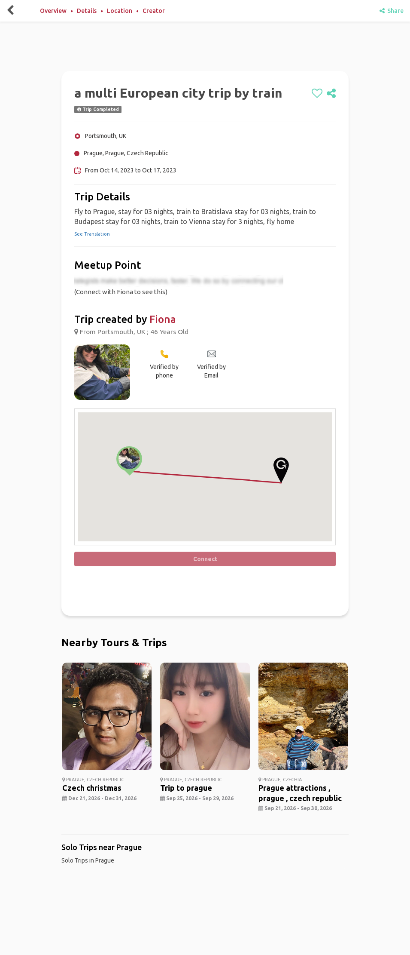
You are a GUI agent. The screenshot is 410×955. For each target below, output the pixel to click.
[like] (317, 93)
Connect (205, 559)
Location (119, 10)
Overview (53, 10)
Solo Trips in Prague (87, 860)
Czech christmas (91, 787)
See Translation (92, 233)
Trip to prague (186, 787)
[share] (331, 93)
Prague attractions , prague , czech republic (300, 792)
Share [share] (392, 10)
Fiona (162, 319)
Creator (154, 10)
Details (87, 10)
